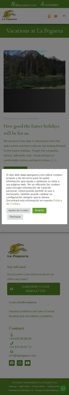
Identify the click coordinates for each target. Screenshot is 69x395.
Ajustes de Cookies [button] (18, 210)
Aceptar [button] (39, 210)
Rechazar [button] (15, 217)
